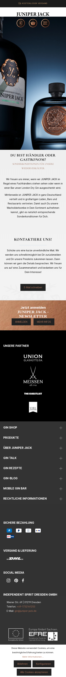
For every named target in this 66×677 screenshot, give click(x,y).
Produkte (11, 437)
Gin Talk (10, 458)
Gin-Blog (10, 478)
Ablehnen (22, 663)
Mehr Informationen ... (33, 657)
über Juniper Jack (17, 448)
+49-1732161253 (26, 606)
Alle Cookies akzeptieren (34, 672)
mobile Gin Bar (15, 488)
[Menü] (45, 23)
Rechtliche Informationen (25, 498)
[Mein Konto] (21, 23)
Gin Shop (10, 427)
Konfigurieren (43, 663)
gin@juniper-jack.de (25, 610)
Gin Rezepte (12, 468)
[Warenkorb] (33, 23)
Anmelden (21, 321)
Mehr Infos (44, 321)
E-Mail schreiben (33, 287)
